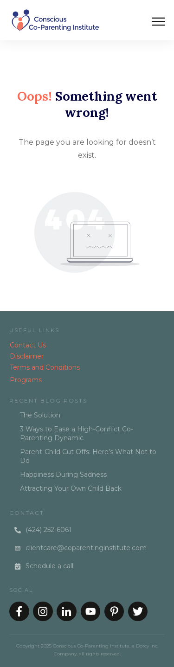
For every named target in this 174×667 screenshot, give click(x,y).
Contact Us (28, 345)
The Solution (40, 415)
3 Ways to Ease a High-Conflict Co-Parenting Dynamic (76, 434)
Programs (26, 380)
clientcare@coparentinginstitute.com (86, 548)
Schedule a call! (50, 566)
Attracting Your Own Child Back (71, 488)
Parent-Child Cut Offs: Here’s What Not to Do (88, 456)
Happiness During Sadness (63, 474)
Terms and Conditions (45, 367)
